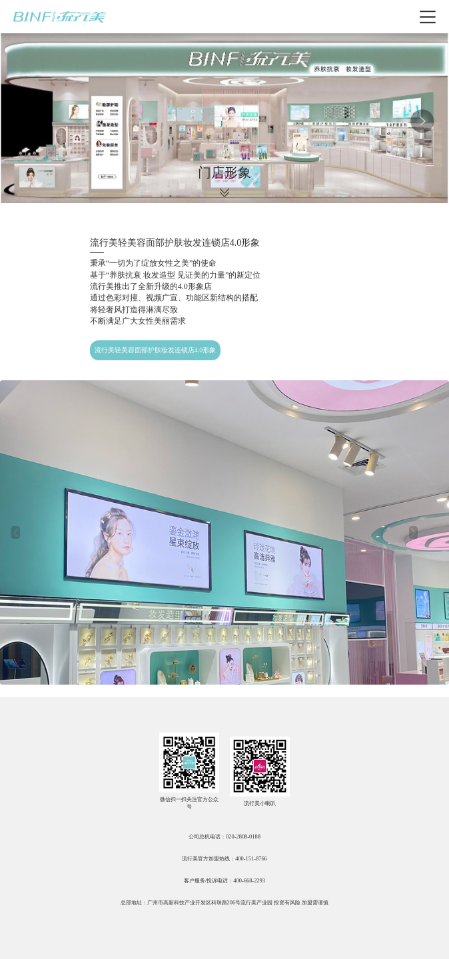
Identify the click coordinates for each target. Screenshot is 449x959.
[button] (15, 532)
